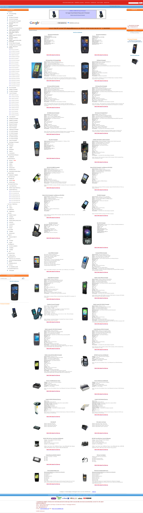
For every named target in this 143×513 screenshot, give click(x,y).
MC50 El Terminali (14, 73)
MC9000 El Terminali (14, 71)
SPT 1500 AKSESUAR (14, 200)
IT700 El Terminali (13, 113)
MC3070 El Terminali (14, 69)
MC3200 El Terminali (14, 65)
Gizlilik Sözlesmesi (40, 511)
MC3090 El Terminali (14, 51)
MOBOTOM (106, 2)
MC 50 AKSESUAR (14, 193)
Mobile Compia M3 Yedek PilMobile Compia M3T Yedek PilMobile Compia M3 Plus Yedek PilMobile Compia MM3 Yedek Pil (50, 425)
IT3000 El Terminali (14, 107)
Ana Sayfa (2, 6)
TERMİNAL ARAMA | (79, 2)
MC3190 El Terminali (14, 60)
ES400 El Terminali (14, 54)
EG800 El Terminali (14, 102)
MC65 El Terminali (14, 58)
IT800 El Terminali (13, 94)
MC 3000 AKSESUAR (14, 191)
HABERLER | (94, 2)
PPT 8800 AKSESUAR (14, 196)
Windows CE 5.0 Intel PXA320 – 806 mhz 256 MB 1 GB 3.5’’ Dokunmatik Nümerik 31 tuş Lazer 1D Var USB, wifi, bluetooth (51, 228)
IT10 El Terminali (13, 111)
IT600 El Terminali (13, 98)
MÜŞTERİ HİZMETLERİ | (68, 2)
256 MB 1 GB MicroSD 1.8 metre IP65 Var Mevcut (50, 40)
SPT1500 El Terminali (14, 85)
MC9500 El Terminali (14, 56)
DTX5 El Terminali (14, 104)
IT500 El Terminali (13, 109)
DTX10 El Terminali (14, 105)
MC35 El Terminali (14, 49)
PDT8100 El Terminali (14, 80)
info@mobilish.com (44, 508)
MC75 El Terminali (14, 63)
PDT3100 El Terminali (14, 78)
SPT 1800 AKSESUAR (14, 202)
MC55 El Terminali (14, 62)
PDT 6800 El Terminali (14, 82)
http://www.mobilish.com (57, 508)
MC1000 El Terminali (14, 76)
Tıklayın (94, 491)
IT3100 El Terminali (14, 96)
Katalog (6, 6)
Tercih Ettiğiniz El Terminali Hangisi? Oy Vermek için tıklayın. (135, 32)
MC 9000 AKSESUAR (14, 195)
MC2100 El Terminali (14, 53)
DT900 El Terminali (14, 100)
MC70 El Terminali (14, 67)
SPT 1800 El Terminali (14, 83)
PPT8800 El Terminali (14, 74)
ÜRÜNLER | (87, 2)
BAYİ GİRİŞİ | (100, 2)
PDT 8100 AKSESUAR (14, 198)
